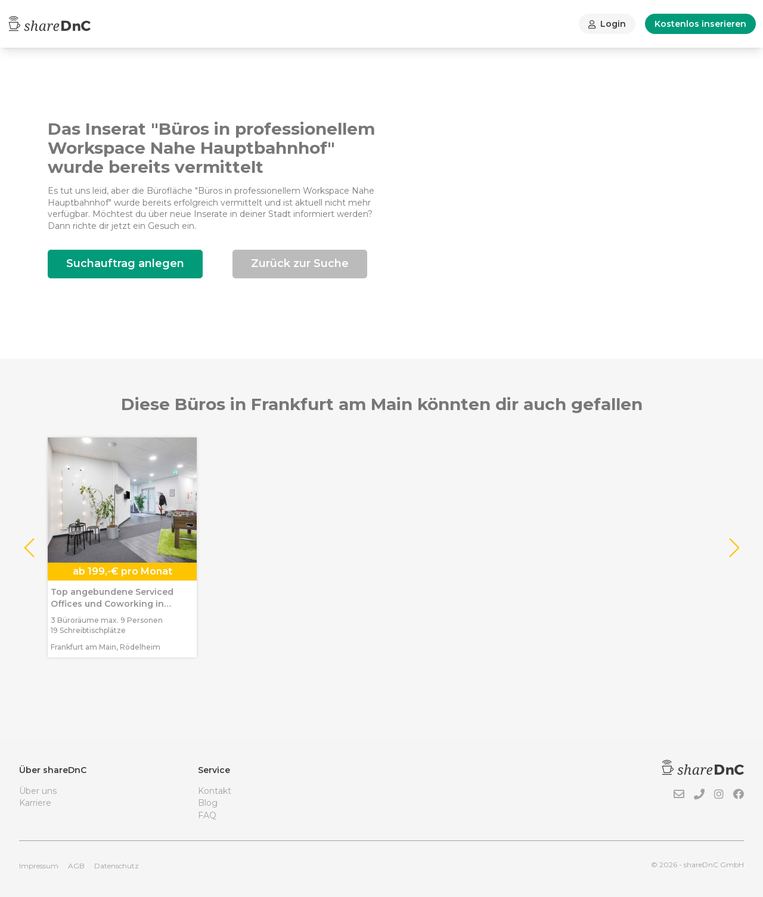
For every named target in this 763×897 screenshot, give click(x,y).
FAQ (207, 815)
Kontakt (214, 791)
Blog (208, 802)
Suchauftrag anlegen (125, 263)
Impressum (38, 865)
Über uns (38, 791)
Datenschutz (116, 865)
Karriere (35, 802)
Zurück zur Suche (300, 263)
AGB (76, 865)
